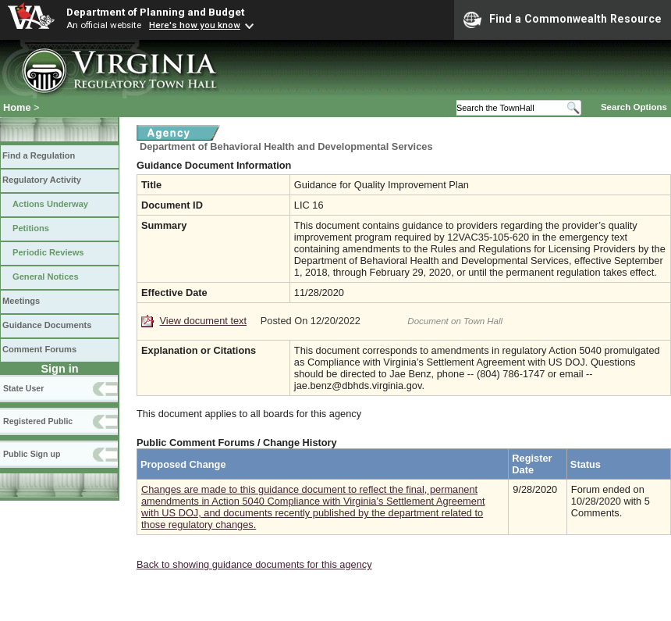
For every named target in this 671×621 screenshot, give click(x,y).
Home (17, 107)
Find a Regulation (38, 155)
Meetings (21, 300)
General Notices (45, 276)
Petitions (30, 228)
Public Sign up (31, 454)
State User (23, 388)
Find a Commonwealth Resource (562, 19)
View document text (203, 321)
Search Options (634, 107)
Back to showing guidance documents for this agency (254, 564)
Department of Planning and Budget (155, 11)
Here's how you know (194, 25)
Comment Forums (39, 349)
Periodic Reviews (48, 252)
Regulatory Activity (41, 179)
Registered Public (38, 421)
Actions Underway (50, 204)
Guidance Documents (46, 325)
